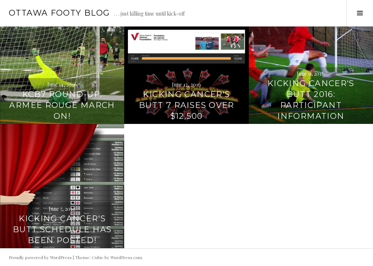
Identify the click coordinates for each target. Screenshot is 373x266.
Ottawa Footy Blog (59, 13)
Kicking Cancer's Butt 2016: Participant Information (310, 99)
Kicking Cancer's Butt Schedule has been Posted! (62, 229)
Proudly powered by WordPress (40, 257)
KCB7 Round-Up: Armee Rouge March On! (62, 105)
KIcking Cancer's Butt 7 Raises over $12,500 (186, 105)
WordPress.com (126, 257)
